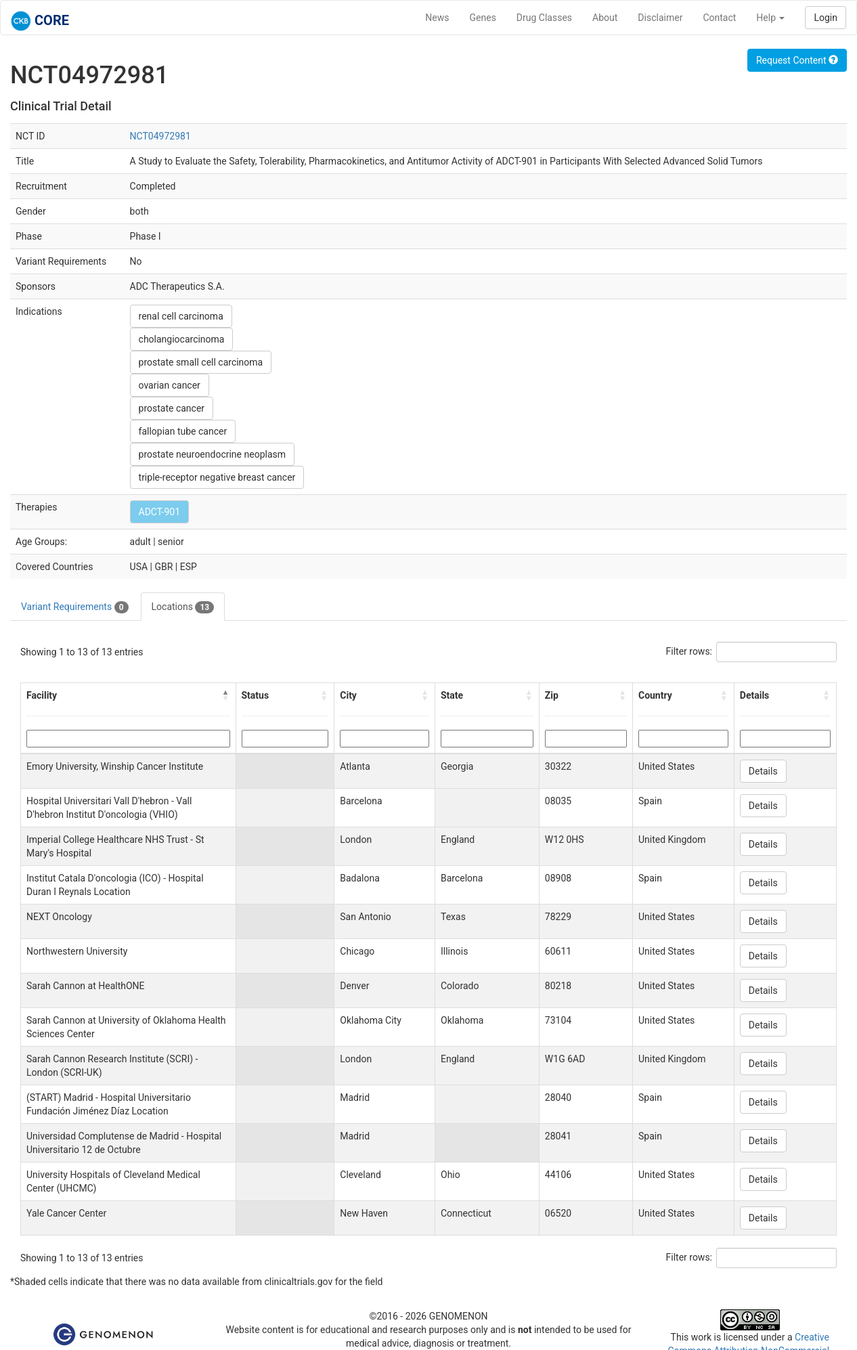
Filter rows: (689, 651)
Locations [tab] (183, 607)
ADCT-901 (159, 511)
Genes (483, 17)
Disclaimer (660, 17)
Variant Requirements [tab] (75, 607)
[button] (226, 695)
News (437, 17)
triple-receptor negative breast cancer (217, 477)
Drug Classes (544, 17)
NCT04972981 (160, 136)
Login (825, 17)
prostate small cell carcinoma (201, 362)
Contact (719, 17)
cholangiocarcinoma (182, 339)
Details (763, 771)
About (604, 17)
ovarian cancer (169, 385)
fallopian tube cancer (183, 431)
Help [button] (770, 17)
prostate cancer (172, 408)
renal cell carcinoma (181, 316)
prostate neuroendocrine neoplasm (212, 454)
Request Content (797, 60)
